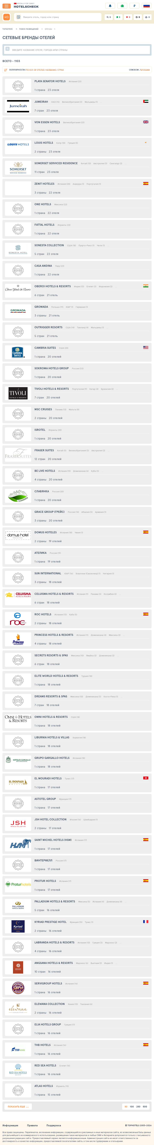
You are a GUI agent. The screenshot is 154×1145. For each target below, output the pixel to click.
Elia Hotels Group (47, 1024)
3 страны (40, 192)
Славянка (41, 491)
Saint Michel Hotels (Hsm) (53, 840)
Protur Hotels (45, 881)
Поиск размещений (28, 29)
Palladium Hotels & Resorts (54, 901)
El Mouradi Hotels (48, 778)
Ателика (40, 553)
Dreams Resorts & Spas (50, 696)
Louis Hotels (43, 143)
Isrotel (39, 430)
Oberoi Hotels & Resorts (52, 286)
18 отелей (55, 582)
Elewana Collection (49, 1004)
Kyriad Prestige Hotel (50, 922)
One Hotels (42, 204)
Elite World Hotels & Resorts (56, 676)
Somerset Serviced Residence (56, 163)
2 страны (40, 151)
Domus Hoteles (45, 532)
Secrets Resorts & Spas (51, 655)
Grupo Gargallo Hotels (51, 758)
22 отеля (54, 192)
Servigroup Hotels (48, 983)
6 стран (39, 295)
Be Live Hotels (44, 471)
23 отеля (53, 90)
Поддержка (53, 1125)
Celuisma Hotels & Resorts (54, 594)
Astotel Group (45, 799)
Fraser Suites (44, 450)
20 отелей (54, 356)
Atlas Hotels (43, 1086)
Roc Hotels (42, 614)
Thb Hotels (42, 1045)
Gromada (41, 307)
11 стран (39, 172)
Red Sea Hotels (45, 1065)
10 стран (39, 971)
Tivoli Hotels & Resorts (51, 389)
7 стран (39, 110)
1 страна (39, 90)
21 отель (52, 295)
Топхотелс (7, 29)
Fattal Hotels (44, 225)
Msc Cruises (43, 409)
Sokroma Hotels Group (51, 368)
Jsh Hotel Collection (50, 819)
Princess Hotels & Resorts (53, 635)
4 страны (40, 479)
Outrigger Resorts (48, 327)
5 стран (39, 254)
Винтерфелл (43, 860)
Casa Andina (43, 266)
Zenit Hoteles (44, 184)
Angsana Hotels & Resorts (53, 963)
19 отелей (55, 541)
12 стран (39, 459)
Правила (32, 1125)
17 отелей (54, 787)
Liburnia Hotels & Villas (51, 737)
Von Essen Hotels (47, 122)
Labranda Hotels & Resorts (54, 942)
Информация (10, 1125)
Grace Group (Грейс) (49, 512)
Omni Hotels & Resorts (51, 717)
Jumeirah (41, 102)
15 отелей (54, 1094)
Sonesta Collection (49, 245)
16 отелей (53, 910)
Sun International (47, 573)
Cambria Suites (45, 348)
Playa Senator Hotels (50, 81)
